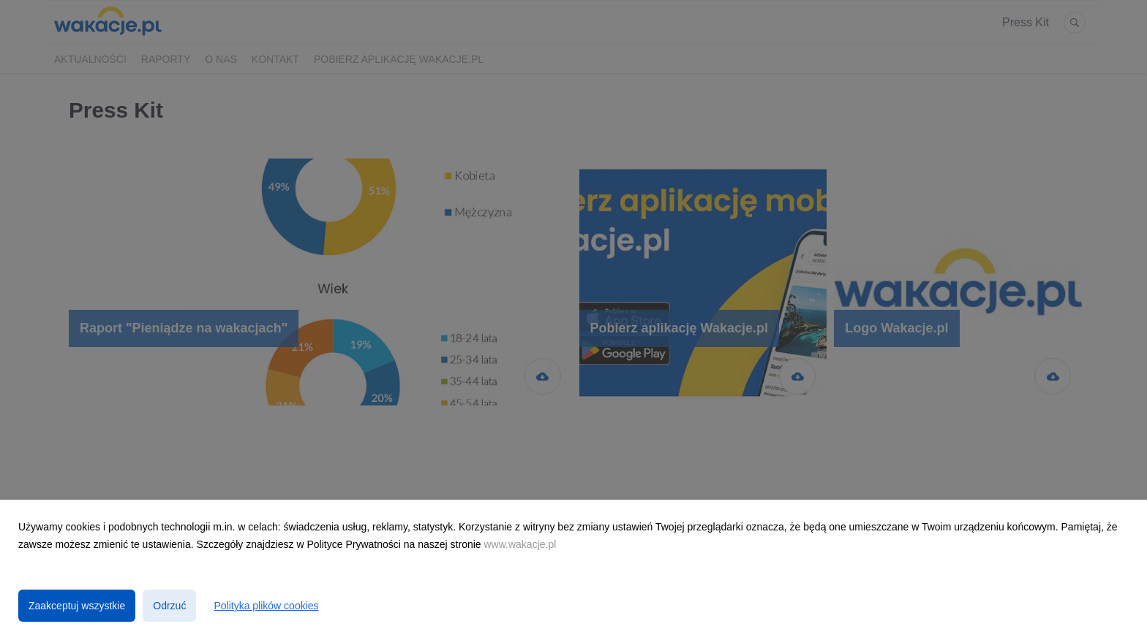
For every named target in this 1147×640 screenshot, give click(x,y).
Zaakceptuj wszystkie (77, 606)
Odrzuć (169, 606)
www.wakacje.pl (520, 544)
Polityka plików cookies (266, 606)
